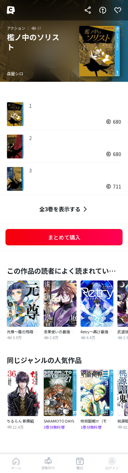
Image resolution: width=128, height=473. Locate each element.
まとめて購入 (64, 237)
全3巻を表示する (64, 209)
